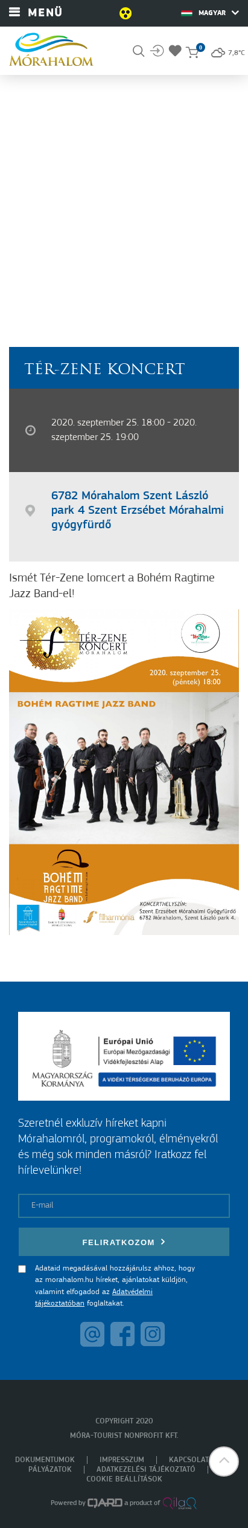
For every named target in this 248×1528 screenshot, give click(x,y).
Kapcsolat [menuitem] (189, 1460)
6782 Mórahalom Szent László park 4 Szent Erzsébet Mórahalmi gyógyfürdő (137, 510)
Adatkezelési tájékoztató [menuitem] (146, 1470)
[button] (224, 1461)
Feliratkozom (124, 1242)
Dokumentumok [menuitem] (45, 1460)
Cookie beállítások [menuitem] (124, 1479)
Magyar (210, 12)
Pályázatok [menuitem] (50, 1470)
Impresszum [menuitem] (122, 1460)
